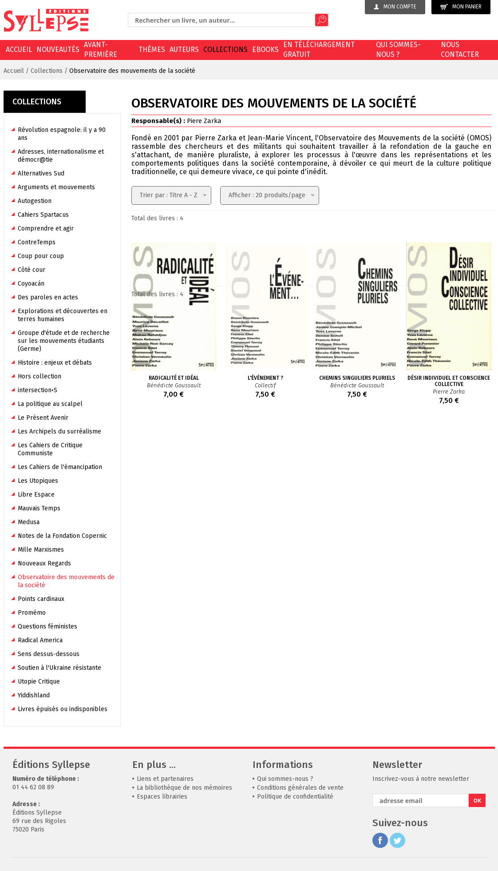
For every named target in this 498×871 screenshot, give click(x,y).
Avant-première (100, 49)
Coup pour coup (41, 256)
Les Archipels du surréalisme (59, 431)
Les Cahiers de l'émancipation (60, 467)
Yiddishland (34, 695)
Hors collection (39, 376)
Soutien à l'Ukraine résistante (59, 668)
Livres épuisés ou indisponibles (62, 709)
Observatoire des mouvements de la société (132, 71)
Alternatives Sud (41, 173)
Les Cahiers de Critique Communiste (50, 449)
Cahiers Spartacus (43, 215)
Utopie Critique (39, 681)
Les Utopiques (38, 481)
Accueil (19, 49)
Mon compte (395, 7)
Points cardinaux (41, 599)
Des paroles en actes (48, 297)
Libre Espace (36, 494)
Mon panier (461, 7)
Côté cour (31, 270)
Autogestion (34, 201)
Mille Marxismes (41, 549)
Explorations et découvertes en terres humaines (62, 315)
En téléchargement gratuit (319, 49)
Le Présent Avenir (43, 418)
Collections (225, 49)
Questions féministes (47, 626)
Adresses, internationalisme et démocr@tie (61, 155)
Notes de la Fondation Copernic (62, 536)
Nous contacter (460, 49)
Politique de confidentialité (295, 796)
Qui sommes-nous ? (398, 49)
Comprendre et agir (46, 228)
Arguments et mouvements (56, 187)
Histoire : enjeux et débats (55, 362)
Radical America (40, 640)
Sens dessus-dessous (48, 654)
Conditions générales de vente (300, 787)
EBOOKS (265, 49)
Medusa (29, 522)
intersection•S (37, 390)
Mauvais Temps (39, 508)
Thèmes (151, 49)
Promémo (32, 612)
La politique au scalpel (50, 404)
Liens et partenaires (165, 779)
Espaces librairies (162, 796)
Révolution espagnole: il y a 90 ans (62, 134)
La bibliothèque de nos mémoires (184, 787)
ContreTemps (36, 242)
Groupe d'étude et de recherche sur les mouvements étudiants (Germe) (64, 341)
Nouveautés (57, 49)
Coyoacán (31, 283)
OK (478, 800)
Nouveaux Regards (44, 563)
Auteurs (184, 49)
